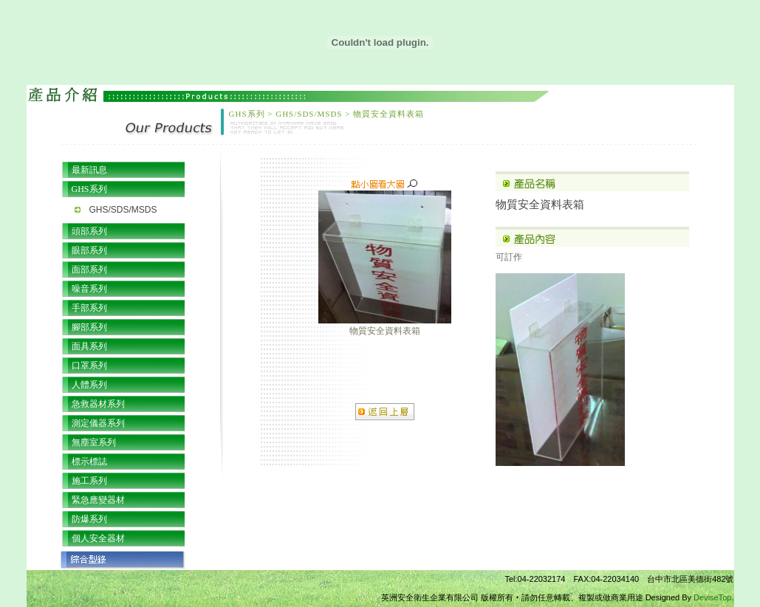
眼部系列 (89, 250)
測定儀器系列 (98, 423)
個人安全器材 (98, 538)
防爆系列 (89, 519)
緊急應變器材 (98, 500)
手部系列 (89, 308)
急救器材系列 (98, 404)
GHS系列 (89, 189)
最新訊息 (89, 170)
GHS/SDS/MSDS (123, 210)
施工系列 (89, 481)
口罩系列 (89, 365)
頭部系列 (89, 231)
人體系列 (89, 385)
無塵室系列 (94, 442)
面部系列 (89, 269)
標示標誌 (89, 461)
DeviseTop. (713, 597)
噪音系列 (89, 289)
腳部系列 (89, 327)
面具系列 (89, 346)
